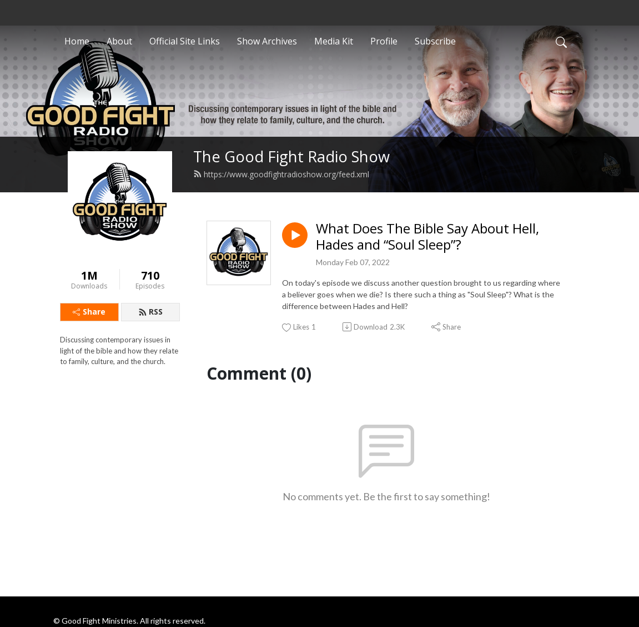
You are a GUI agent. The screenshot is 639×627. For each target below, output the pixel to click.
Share (89, 311)
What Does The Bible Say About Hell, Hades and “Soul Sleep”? (427, 237)
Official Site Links (184, 41)
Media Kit (333, 41)
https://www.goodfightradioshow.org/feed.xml (281, 174)
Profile (384, 41)
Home (76, 41)
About (119, 41)
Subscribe (435, 41)
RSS (150, 311)
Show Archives (267, 41)
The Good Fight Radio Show (291, 156)
